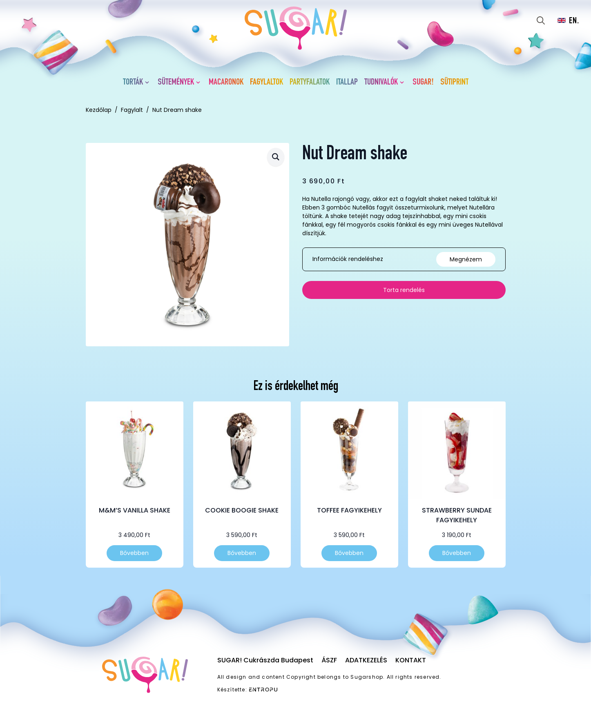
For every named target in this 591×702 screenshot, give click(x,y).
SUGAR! (423, 82)
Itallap (347, 82)
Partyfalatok (310, 82)
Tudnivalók (381, 82)
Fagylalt (132, 110)
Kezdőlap (99, 110)
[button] (275, 157)
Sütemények (176, 82)
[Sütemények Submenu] (199, 82)
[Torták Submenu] (148, 82)
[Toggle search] (541, 20)
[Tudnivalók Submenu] (403, 82)
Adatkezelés (366, 660)
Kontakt (410, 660)
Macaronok (226, 82)
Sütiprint (454, 82)
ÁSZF (329, 660)
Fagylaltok (266, 82)
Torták (133, 82)
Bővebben (134, 553)
